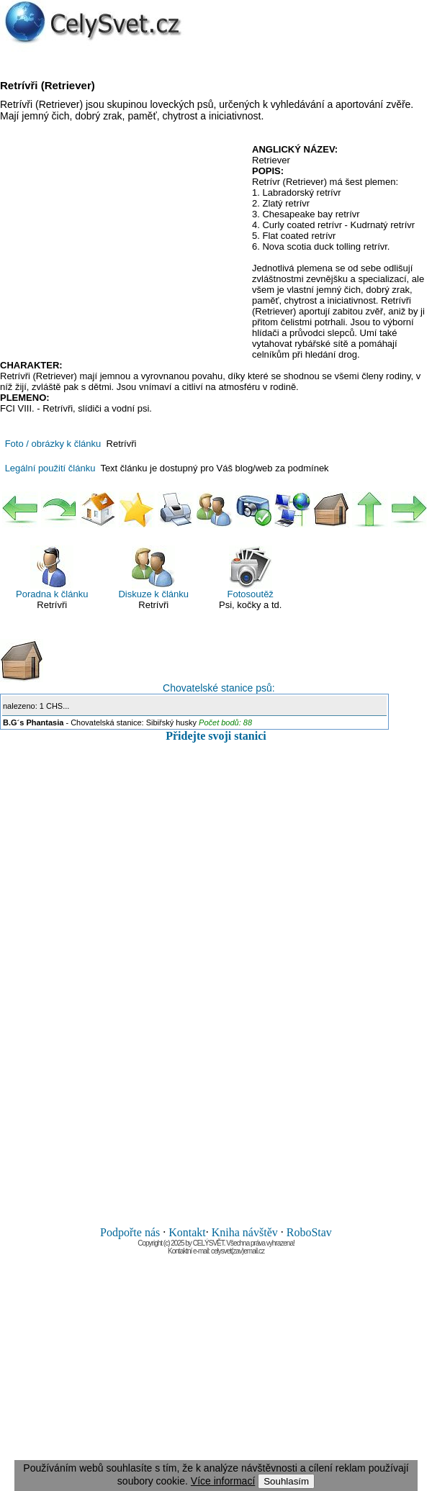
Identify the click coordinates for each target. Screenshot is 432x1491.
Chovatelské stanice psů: (137, 666)
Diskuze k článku (153, 572)
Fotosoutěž (251, 572)
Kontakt (187, 1232)
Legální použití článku (50, 468)
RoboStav (309, 1232)
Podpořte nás (130, 1232)
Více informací (223, 1481)
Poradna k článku (52, 572)
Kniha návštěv (245, 1232)
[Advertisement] (121, 248)
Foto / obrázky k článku (53, 443)
